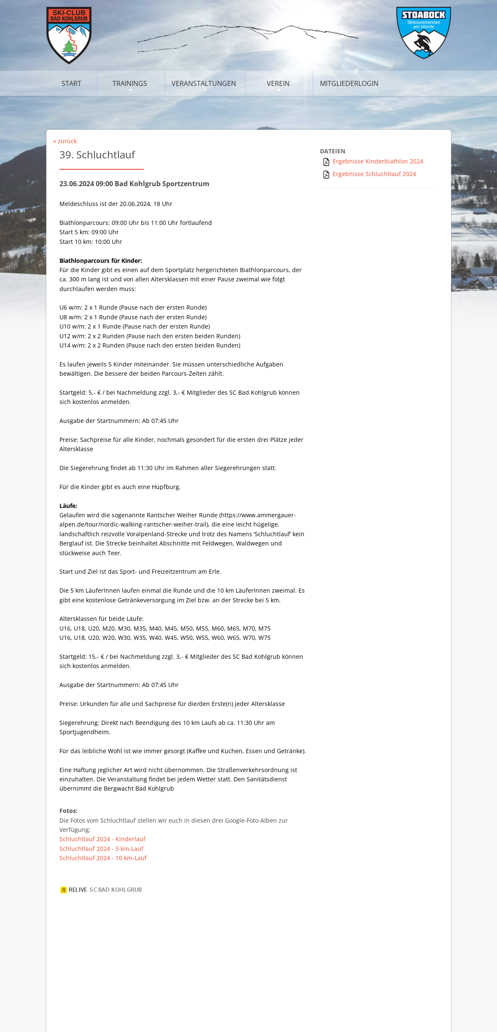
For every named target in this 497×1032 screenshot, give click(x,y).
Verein (278, 83)
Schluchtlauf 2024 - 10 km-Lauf (103, 858)
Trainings (130, 83)
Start (71, 83)
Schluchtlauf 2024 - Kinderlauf (102, 839)
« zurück (65, 141)
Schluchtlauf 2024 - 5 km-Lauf (101, 849)
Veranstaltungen (204, 83)
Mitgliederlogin (349, 83)
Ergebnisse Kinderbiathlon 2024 (378, 161)
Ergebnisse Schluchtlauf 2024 (374, 174)
